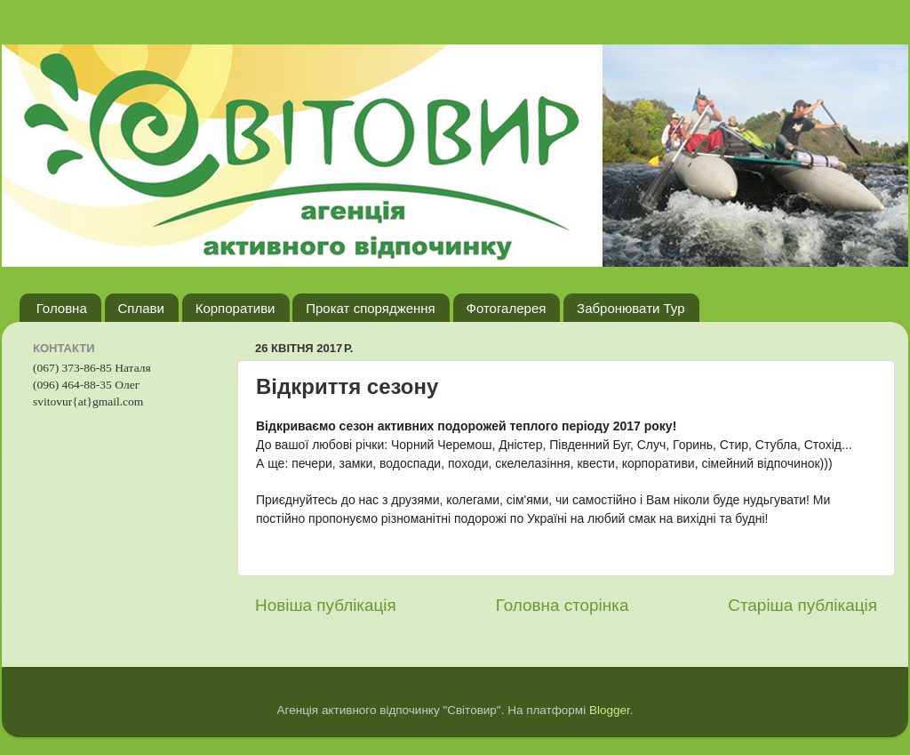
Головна (61, 308)
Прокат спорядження (370, 308)
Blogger (609, 710)
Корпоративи (235, 308)
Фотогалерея (507, 308)
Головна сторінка (562, 605)
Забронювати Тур (630, 308)
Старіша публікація (802, 605)
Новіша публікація (325, 605)
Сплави (141, 308)
